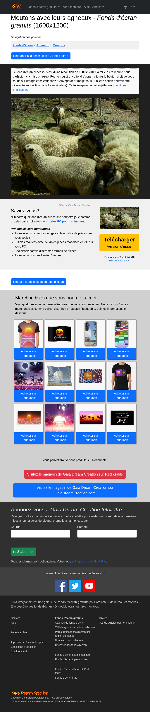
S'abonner (23, 552)
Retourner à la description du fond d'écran (40, 55)
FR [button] (128, 7)
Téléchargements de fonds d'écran (75, 627)
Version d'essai (119, 242)
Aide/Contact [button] (92, 6)
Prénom (82, 527)
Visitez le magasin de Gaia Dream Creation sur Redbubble (75, 474)
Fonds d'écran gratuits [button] (42, 6)
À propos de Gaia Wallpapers (27, 642)
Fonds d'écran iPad (66, 677)
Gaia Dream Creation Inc (35, 697)
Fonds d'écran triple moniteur (72, 659)
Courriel (16, 527)
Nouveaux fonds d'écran (69, 640)
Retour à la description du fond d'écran (38, 281)
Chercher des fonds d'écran (71, 645)
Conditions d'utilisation (24, 646)
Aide (13, 622)
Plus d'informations (119, 260)
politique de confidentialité (89, 561)
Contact (15, 618)
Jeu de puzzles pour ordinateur (117, 622)
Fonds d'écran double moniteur (73, 654)
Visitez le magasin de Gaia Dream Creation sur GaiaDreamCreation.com (75, 490)
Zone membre (72, 6)
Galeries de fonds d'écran (70, 622)
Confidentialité (19, 651)
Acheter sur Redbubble (28, 353)
